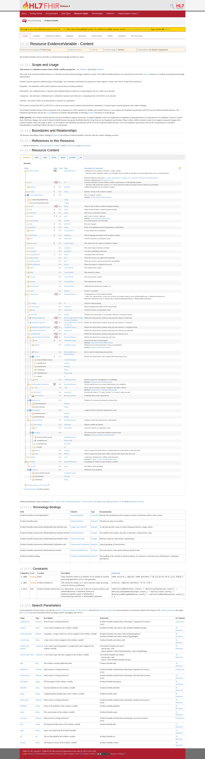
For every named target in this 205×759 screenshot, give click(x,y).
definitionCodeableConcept (41, 327)
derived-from (25, 675)
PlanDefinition (71, 146)
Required (106, 218)
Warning (33, 577)
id (106, 178)
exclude (34, 314)
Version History (41, 754)
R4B (166, 29)
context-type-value (27, 655)
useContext (33, 243)
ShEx (95, 502)
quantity (37, 450)
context (22, 628)
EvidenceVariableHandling (80, 556)
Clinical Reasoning (31, 21)
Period (66, 264)
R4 (169, 29)
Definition (100, 69)
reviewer (32, 277)
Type (66, 168)
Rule (32, 589)
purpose (32, 248)
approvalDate (34, 258)
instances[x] (36, 400)
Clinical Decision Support (31, 50)
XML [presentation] (45, 157)
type (35, 340)
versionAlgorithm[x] (36, 195)
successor (23, 718)
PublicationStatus (96, 218)
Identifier (67, 187)
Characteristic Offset (97, 382)
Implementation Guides (128, 13)
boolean (66, 220)
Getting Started (36, 13)
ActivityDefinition (46, 146)
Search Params (96, 36)
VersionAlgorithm (77, 515)
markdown (67, 235)
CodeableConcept (70, 327)
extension (142, 178)
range (36, 454)
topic (22, 730)
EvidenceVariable (33, 171)
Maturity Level (74, 50)
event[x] (37, 432)
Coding (66, 203)
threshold (37, 392)
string (66, 191)
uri (65, 182)
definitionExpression (39, 330)
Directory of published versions (137, 29)
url (30, 182)
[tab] (26, 157)
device (36, 352)
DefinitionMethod (77, 533)
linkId (34, 303)
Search (31, 754)
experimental (34, 220)
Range (66, 370)
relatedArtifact (34, 286)
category (32, 462)
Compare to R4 (74, 754)
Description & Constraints (93, 168)
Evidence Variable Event (99, 435)
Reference (67, 318)
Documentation (52, 13)
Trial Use (94, 50)
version (32, 191)
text (129, 178)
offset (36, 379)
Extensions (122, 36)
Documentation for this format (36, 485)
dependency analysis (136, 502)
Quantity (67, 366)
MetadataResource (107, 180)
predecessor (24, 700)
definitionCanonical (38, 322)
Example (109, 343)
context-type (24, 640)
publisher (33, 227)
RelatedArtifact (69, 286)
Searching (26, 613)
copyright (33, 251)
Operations (82, 36)
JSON (58, 502)
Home (24, 13)
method (36, 345)
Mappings (69, 36)
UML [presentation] (36, 157)
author (32, 268)
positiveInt (67, 392)
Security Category (110, 50)
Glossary (59, 754)
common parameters (167, 610)
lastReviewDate (35, 261)
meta (109, 178)
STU (63, 29)
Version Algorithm (97, 197)
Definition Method (97, 347)
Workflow (83, 69)
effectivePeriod (35, 264)
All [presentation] (80, 157)
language (124, 178)
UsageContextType (98, 343)
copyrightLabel (35, 254)
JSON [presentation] (54, 157)
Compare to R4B (89, 754)
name (31, 206)
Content (25, 36)
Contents (52, 754)
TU (55, 171)
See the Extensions (30, 489)
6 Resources (180, 622)
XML (52, 502)
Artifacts (110, 13)
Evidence (145, 74)
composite (39, 646)
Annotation (68, 238)
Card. (61, 168)
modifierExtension (152, 178)
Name (26, 168)
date (31, 224)
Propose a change (118, 754)
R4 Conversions (137, 36)
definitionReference (38, 318)
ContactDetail (68, 230)
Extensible (107, 197)
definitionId (36, 334)
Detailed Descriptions (53, 36)
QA (65, 754)
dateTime (67, 224)
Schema (68, 502)
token (37, 628)
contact (32, 230)
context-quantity (26, 634)
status (31, 216)
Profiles (110, 36)
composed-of (25, 622)
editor (31, 272)
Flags (55, 168)
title (31, 209)
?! (54, 216)
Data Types (65, 13)
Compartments (143, 50)
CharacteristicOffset (77, 539)
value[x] (37, 356)
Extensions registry (106, 610)
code (65, 216)
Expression (68, 330)
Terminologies (97, 13)
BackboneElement (70, 294)
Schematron (76, 502)
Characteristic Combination (100, 390)
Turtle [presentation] (62, 157)
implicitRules (116, 178)
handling (32, 457)
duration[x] (35, 410)
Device (73, 352)
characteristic (34, 294)
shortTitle (33, 213)
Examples (36, 36)
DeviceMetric (68, 354)
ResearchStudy (85, 146)
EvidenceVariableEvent (79, 550)
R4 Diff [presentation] (72, 157)
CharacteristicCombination (80, 544)
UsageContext (69, 243)
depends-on (24, 669)
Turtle (103, 502)
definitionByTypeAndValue (41, 337)
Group (48, 113)
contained (134, 178)
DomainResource (70, 171)
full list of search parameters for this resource (71, 610)
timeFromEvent (37, 420)
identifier (33, 187)
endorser (32, 281)
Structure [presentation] (26, 157)
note (31, 238)
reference (38, 622)
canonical (67, 322)
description (33, 235)
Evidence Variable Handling (100, 459)
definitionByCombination (40, 384)
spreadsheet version (117, 502)
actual (31, 291)
